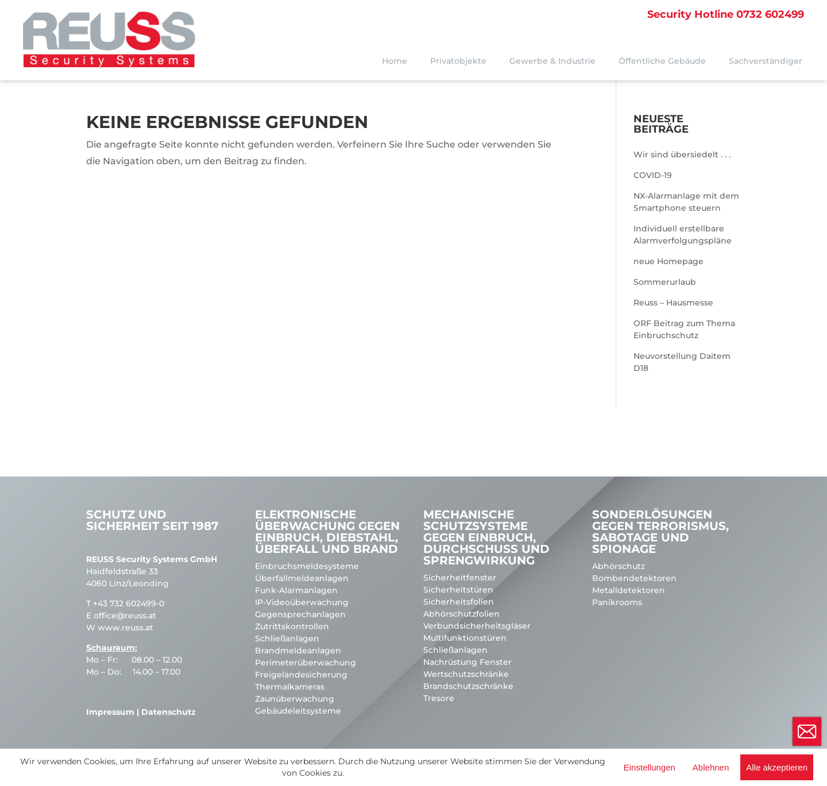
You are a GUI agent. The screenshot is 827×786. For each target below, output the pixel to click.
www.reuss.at (125, 627)
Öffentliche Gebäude (662, 61)
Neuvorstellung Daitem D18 (682, 362)
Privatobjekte (458, 61)
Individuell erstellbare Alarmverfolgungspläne (682, 234)
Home (394, 61)
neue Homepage (668, 261)
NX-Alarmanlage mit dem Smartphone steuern (686, 202)
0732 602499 (725, 14)
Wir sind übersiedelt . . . (682, 154)
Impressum (110, 712)
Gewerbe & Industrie (552, 61)
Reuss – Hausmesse (673, 302)
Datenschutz (168, 712)
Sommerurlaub (664, 282)
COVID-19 (652, 175)
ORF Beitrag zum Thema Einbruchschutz (684, 329)
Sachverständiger (765, 61)
